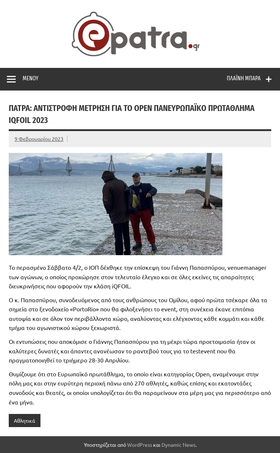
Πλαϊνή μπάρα (244, 78)
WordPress (139, 444)
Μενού (30, 78)
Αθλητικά (24, 420)
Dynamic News (178, 444)
